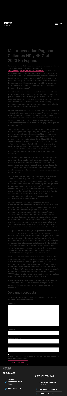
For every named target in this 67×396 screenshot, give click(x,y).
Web (9, 346)
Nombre (11, 330)
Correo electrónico (15, 338)
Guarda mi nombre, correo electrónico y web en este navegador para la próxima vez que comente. (33, 357)
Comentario (12, 304)
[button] (56, 23)
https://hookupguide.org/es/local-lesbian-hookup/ (26, 71)
